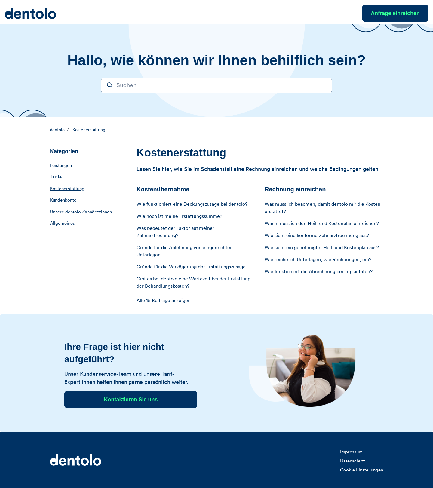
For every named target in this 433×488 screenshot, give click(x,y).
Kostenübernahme (163, 189)
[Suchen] (216, 85)
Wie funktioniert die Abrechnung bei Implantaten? (319, 271)
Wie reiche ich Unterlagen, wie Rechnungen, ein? (318, 259)
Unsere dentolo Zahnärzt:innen (81, 212)
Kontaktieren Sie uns (131, 400)
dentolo (57, 130)
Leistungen (61, 165)
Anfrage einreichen (395, 13)
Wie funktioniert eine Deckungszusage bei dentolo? (192, 204)
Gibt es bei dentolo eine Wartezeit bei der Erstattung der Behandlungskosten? (193, 282)
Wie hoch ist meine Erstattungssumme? (179, 216)
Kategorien (64, 151)
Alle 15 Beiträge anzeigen (164, 300)
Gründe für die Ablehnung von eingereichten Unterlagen (185, 251)
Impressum (351, 452)
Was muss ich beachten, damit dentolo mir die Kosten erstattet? (322, 208)
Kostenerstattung (88, 130)
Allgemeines (62, 223)
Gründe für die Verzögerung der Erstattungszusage (191, 266)
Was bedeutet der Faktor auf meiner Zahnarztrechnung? (175, 232)
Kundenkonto (63, 200)
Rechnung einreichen (295, 189)
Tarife (56, 177)
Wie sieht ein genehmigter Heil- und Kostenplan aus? (322, 247)
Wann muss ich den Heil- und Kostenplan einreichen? (322, 223)
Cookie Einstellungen (361, 470)
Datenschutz (352, 461)
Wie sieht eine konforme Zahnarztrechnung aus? (317, 235)
